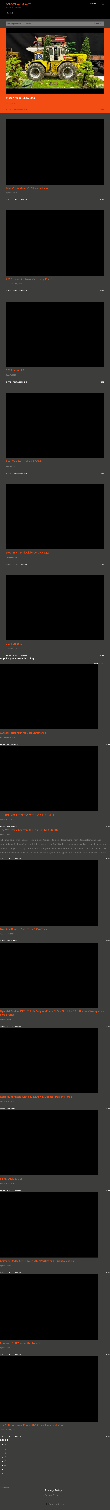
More (102, 109)
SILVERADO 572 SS (11, 1178)
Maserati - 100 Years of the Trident (20, 1342)
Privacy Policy (51, 1495)
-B (5, 1449)
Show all (98, 24)
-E (5, 1461)
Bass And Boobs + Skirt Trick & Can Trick (23, 929)
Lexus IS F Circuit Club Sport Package (27, 552)
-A (5, 1444)
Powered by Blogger (55, 1504)
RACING (10, 13)
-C (5, 1453)
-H (5, 1474)
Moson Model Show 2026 (21, 97)
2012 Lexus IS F (15, 643)
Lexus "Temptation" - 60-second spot (27, 187)
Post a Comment (20, 109)
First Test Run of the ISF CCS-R (24, 461)
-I (5, 1478)
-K (5, 1482)
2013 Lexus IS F (15, 370)
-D (5, 1457)
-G (5, 1469)
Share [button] (8, 109)
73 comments (12, 744)
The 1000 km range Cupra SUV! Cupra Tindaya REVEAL (32, 1425)
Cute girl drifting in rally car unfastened (23, 732)
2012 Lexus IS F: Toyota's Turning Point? (29, 279)
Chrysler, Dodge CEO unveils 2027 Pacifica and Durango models (37, 1260)
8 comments (12, 941)
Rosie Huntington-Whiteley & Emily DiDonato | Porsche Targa (36, 1096)
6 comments (12, 826)
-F (5, 1465)
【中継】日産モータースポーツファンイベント (27, 814)
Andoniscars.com (18, 3)
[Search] (93, 4)
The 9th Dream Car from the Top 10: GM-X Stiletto (29, 829)
